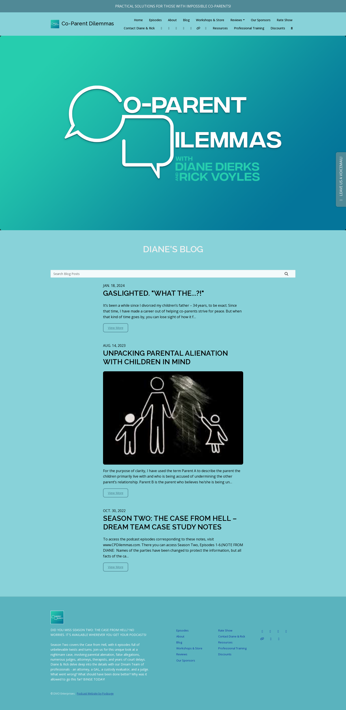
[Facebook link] (161, 28)
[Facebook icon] (271, 639)
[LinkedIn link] (169, 28)
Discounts (278, 28)
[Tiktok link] (176, 28)
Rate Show (284, 20)
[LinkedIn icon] (262, 631)
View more (115, 328)
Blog (186, 20)
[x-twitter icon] (279, 639)
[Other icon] (262, 639)
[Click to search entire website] (292, 28)
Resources (220, 28)
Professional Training (249, 28)
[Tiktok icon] (270, 631)
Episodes (155, 20)
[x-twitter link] (206, 28)
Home (138, 20)
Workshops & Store (210, 20)
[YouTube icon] (286, 631)
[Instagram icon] (278, 631)
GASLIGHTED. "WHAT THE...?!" (153, 293)
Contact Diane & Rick (139, 28)
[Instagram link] (184, 28)
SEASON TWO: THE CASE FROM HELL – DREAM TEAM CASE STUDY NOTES (170, 522)
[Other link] (198, 28)
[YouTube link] (191, 28)
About (172, 20)
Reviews (236, 20)
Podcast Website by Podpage (95, 693)
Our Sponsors (261, 20)
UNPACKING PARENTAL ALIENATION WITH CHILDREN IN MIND (165, 357)
